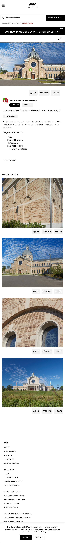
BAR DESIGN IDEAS (11, 507)
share (45, 93)
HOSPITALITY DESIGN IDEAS (14, 495)
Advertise (8, 455)
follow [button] (16, 105)
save (56, 93)
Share (48, 232)
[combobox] (55, 18)
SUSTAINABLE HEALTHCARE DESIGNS (18, 513)
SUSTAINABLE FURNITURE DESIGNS (17, 517)
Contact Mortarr (11, 463)
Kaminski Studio (15, 140)
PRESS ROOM (9, 470)
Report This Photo (9, 160)
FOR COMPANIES (10, 451)
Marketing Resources (13, 481)
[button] (3, 5)
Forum (6, 473)
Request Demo (27, 23)
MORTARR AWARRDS (11, 485)
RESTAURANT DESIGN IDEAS (14, 499)
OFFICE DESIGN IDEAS (12, 492)
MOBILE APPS (9, 459)
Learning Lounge (11, 477)
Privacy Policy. (40, 532)
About (6, 447)
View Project (10, 116)
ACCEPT (25, 537)
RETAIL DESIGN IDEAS (12, 503)
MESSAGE (27, 105)
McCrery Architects (18, 149)
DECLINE (39, 537)
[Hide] (61, 28)
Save (59, 232)
